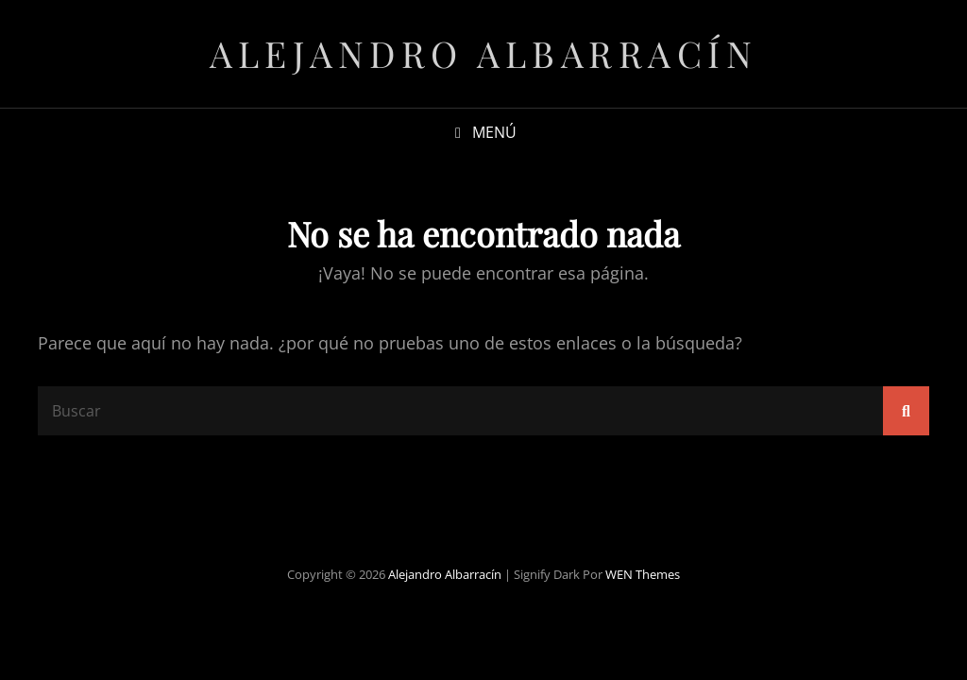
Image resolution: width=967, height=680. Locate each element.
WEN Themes (642, 574)
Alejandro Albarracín (483, 53)
